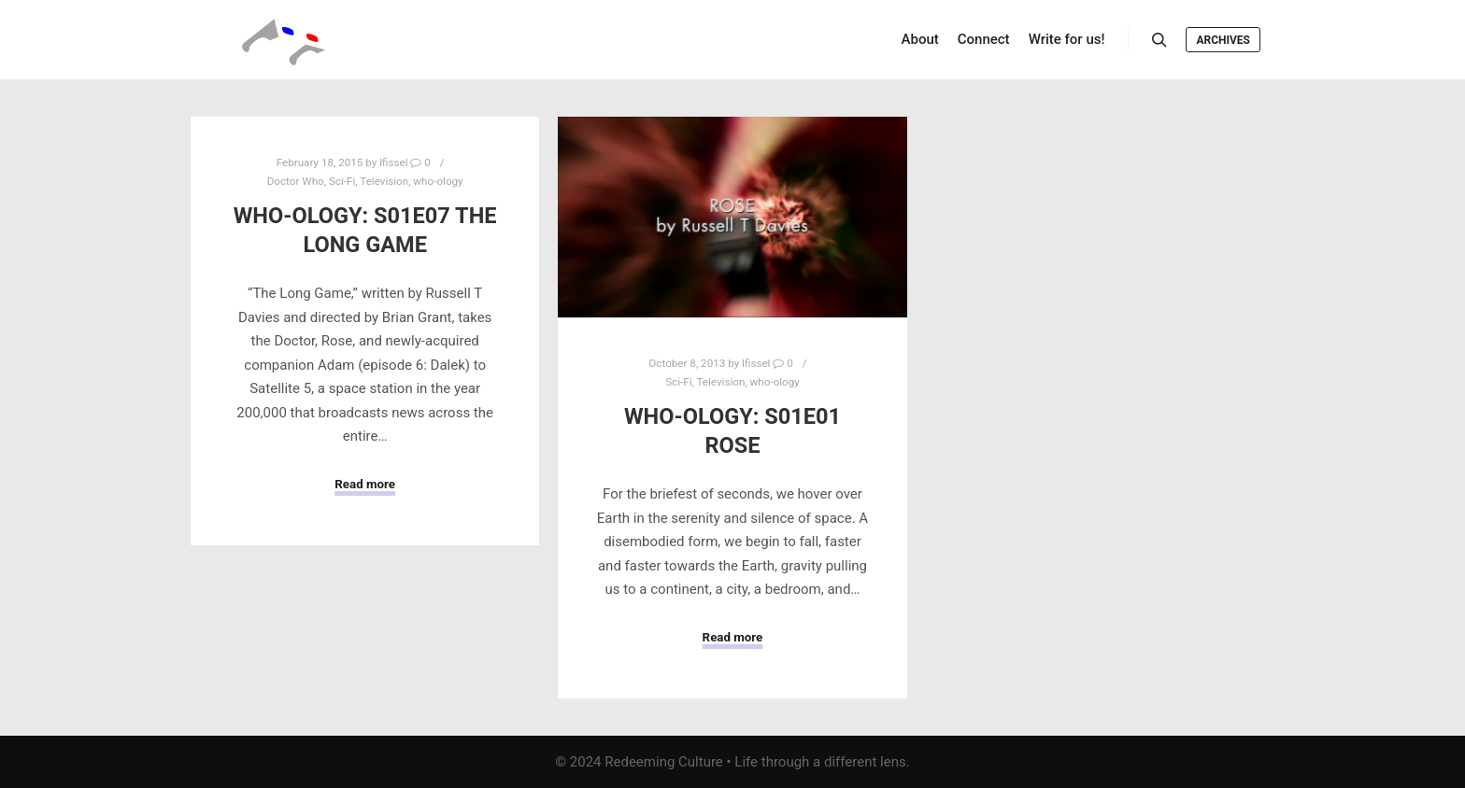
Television (384, 181)
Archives (1223, 40)
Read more (364, 484)
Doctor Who (295, 181)
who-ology (437, 181)
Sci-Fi (342, 181)
